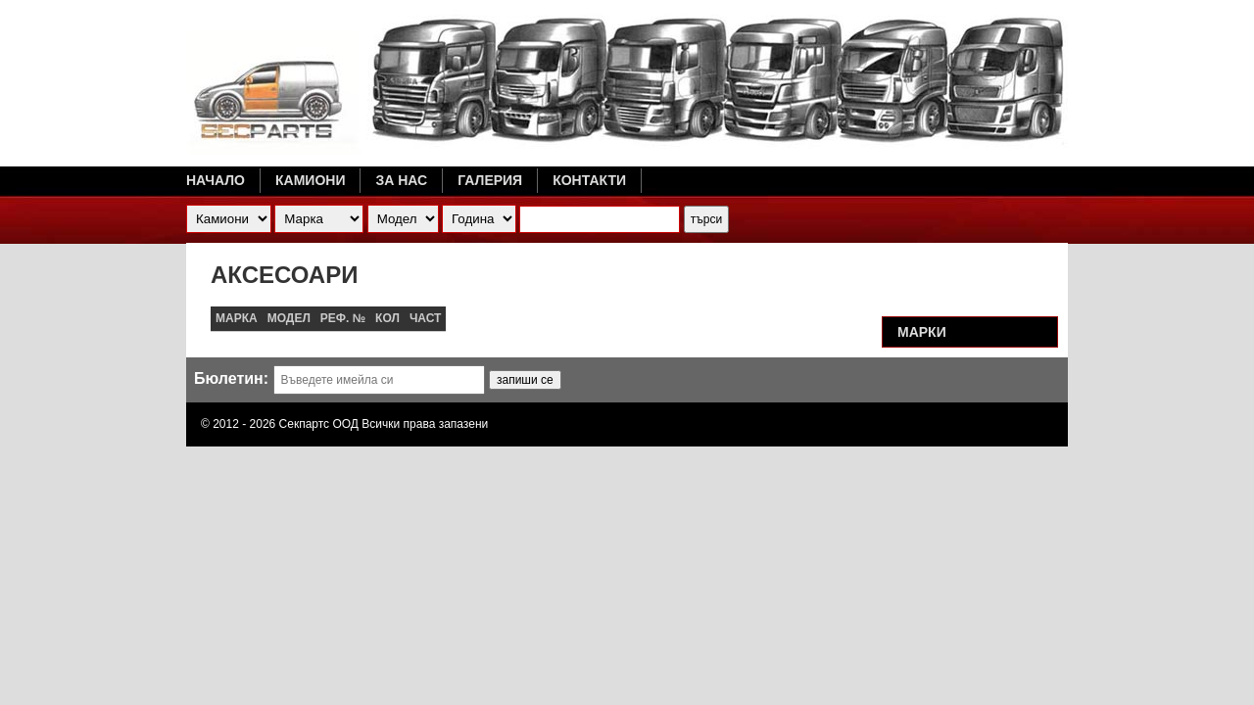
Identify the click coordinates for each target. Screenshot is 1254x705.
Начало (215, 180)
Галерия (490, 180)
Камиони (310, 180)
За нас (401, 180)
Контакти (589, 180)
